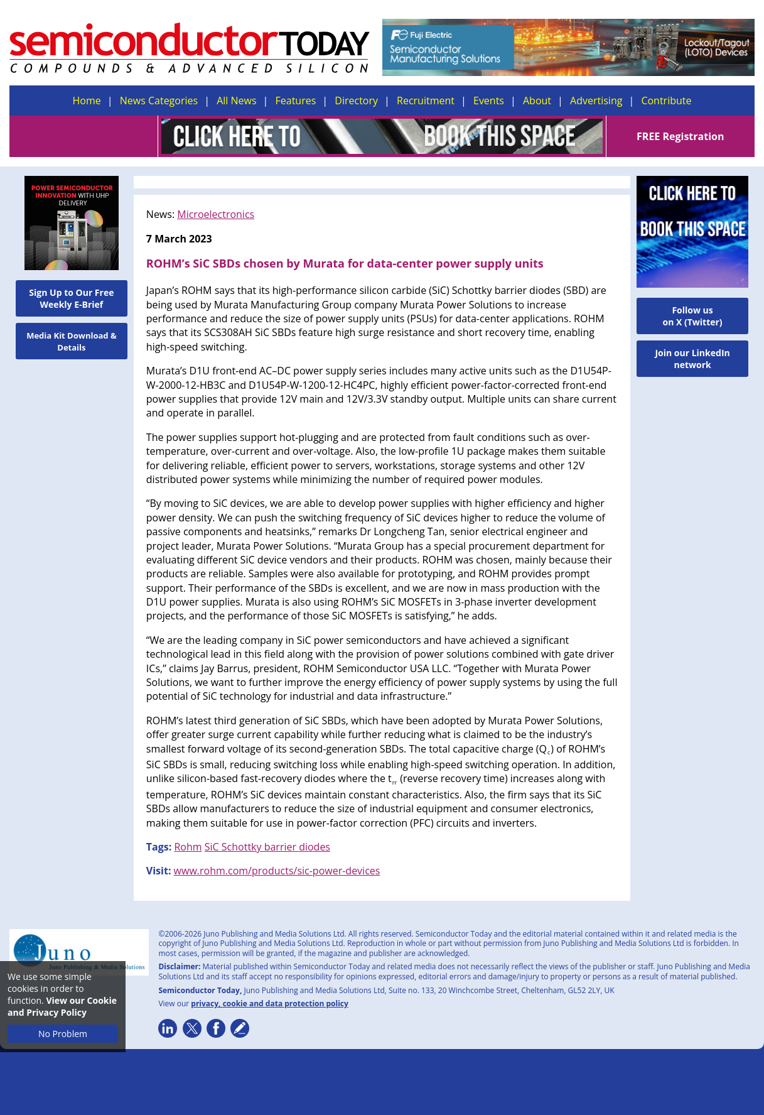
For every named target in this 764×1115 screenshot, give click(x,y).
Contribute (666, 100)
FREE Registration (680, 136)
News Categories (159, 100)
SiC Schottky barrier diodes (267, 847)
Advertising (596, 100)
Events (488, 100)
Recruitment (426, 100)
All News (236, 100)
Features (296, 100)
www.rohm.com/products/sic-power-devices (277, 871)
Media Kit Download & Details (71, 341)
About (537, 100)
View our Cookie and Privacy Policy (62, 1006)
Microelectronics (215, 214)
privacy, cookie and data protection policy (269, 1003)
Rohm (188, 847)
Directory (356, 100)
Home (87, 100)
